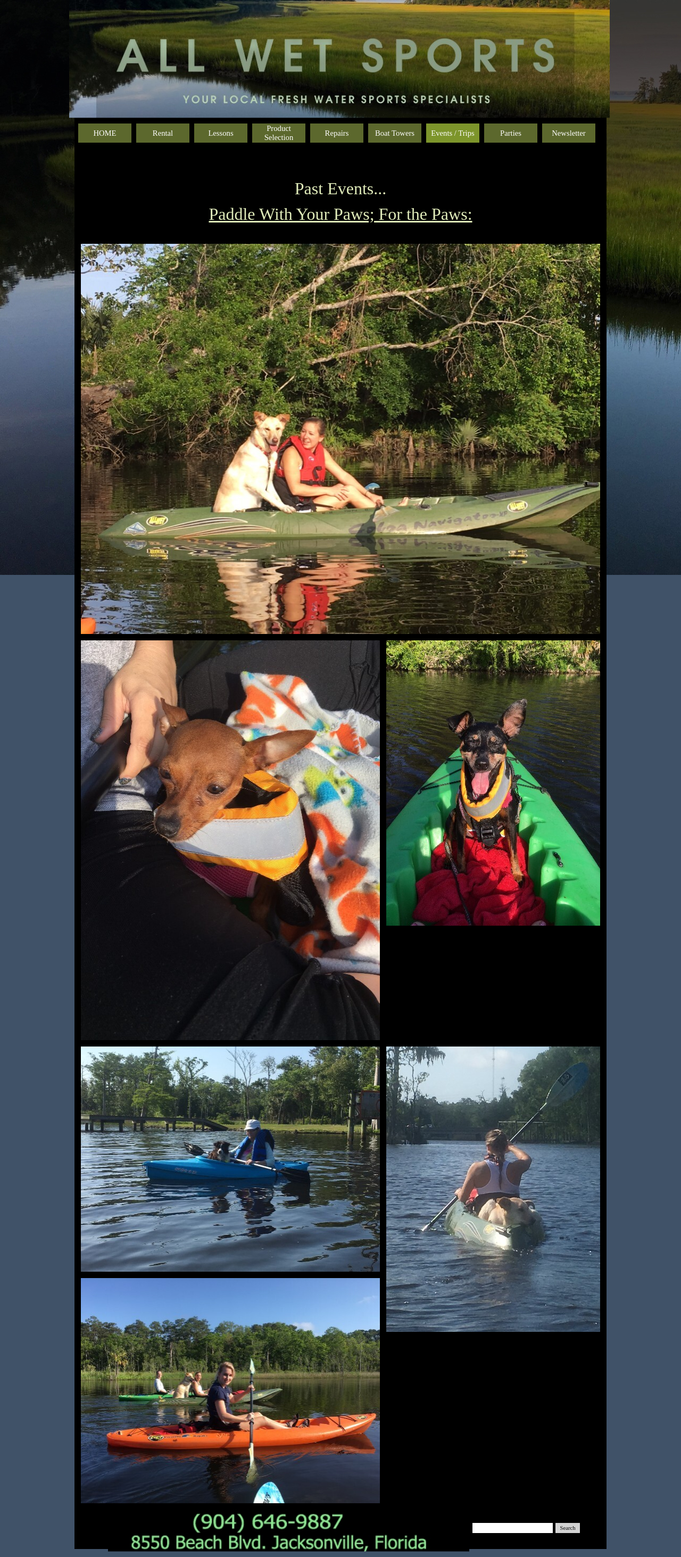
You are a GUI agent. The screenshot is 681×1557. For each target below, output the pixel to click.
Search (568, 1528)
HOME (104, 133)
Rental (163, 133)
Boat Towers (394, 133)
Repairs (337, 133)
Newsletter (568, 133)
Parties (510, 133)
